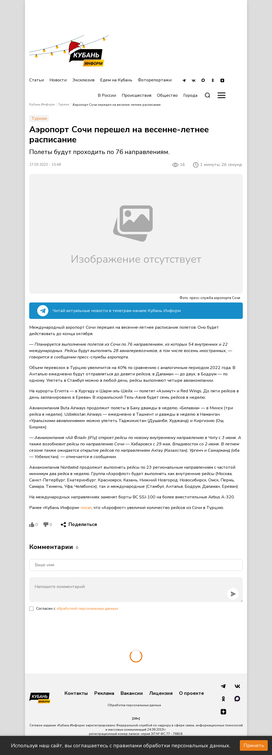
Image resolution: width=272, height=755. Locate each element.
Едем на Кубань (116, 80)
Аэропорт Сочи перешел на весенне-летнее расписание (117, 105)
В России (107, 95)
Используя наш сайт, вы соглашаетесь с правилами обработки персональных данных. (120, 745)
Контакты (76, 693)
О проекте (191, 693)
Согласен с (77, 608)
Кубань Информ (42, 104)
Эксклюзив (83, 80)
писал (86, 508)
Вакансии (132, 693)
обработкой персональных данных (87, 608)
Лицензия (161, 693)
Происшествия (136, 95)
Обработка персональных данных (134, 705)
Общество (167, 95)
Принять (254, 745)
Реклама (104, 693)
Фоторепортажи (155, 80)
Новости (58, 80)
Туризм (63, 104)
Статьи (36, 80)
